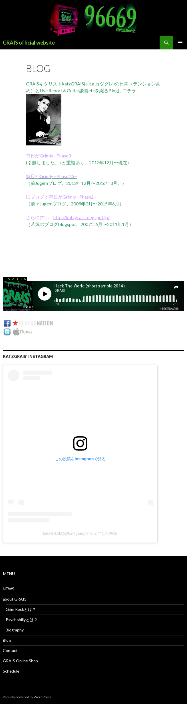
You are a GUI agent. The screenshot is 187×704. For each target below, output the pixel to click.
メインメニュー (180, 42)
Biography (15, 629)
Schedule (11, 671)
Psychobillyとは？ (22, 619)
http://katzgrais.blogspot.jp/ (81, 217)
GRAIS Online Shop (20, 660)
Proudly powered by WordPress (27, 697)
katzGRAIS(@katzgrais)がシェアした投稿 (80, 533)
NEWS (8, 588)
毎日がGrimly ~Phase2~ (72, 196)
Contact (10, 650)
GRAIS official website (29, 42)
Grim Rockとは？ (21, 609)
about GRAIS (15, 599)
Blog (7, 640)
